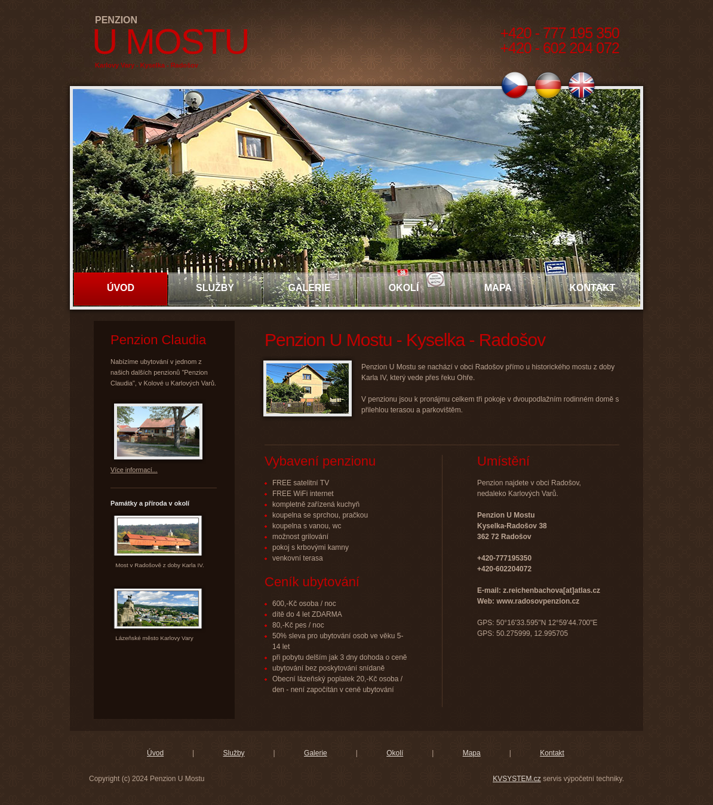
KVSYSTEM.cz (517, 779)
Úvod (120, 288)
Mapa (498, 288)
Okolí (404, 288)
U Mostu (170, 42)
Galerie (309, 288)
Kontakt (592, 288)
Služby (215, 288)
